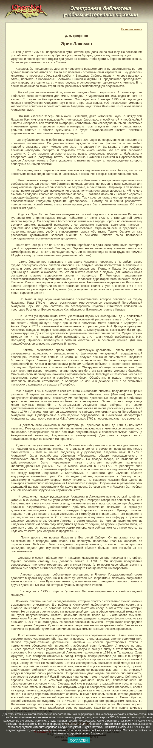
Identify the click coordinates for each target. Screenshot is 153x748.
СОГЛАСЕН (79, 740)
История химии (131, 29)
